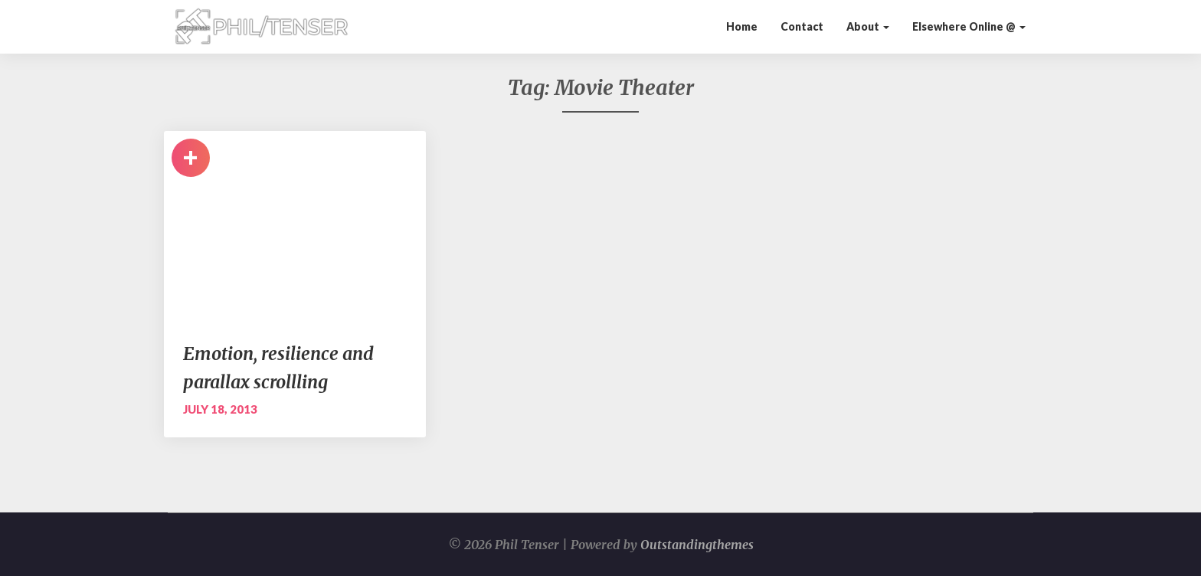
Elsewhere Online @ (969, 26)
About (867, 26)
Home (742, 26)
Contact (801, 26)
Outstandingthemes (697, 544)
